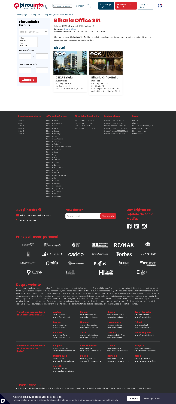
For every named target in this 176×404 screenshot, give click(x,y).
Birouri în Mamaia (53, 160)
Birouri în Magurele (53, 157)
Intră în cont (90, 5)
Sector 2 (21, 123)
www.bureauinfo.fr (60, 325)
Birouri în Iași (51, 154)
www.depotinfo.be (60, 348)
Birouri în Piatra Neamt (54, 167)
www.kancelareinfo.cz (143, 314)
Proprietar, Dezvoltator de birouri (58, 14)
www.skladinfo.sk (60, 369)
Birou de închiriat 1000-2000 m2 (116, 131)
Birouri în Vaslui (52, 193)
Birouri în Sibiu (51, 178)
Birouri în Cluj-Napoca (54, 139)
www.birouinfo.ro (60, 335)
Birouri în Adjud (52, 120)
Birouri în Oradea (52, 162)
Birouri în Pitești (52, 170)
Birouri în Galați (52, 152)
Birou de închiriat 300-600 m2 (115, 126)
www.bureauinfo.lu (114, 325)
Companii (35, 14)
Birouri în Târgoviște (54, 186)
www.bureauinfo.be (88, 314)
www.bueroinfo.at (60, 314)
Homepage (22, 14)
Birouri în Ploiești (52, 173)
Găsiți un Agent (144, 5)
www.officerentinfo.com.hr (117, 317)
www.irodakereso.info (88, 325)
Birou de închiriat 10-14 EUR (85, 126)
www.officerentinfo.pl (143, 327)
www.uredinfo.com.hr (115, 314)
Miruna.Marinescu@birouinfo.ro (34, 215)
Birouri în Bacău (52, 128)
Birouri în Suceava (53, 183)
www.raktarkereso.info (143, 348)
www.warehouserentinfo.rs (145, 361)
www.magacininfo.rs (142, 358)
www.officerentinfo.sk (115, 337)
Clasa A (135, 120)
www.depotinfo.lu (60, 358)
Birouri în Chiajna (52, 136)
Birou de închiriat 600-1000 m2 (115, 128)
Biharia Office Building (105, 77)
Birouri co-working (139, 131)
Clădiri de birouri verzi (140, 128)
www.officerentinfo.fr (61, 327)
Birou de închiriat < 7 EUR (84, 120)
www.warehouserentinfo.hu (145, 350)
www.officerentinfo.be (89, 317)
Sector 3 (21, 126)
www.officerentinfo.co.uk (144, 335)
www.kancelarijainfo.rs (89, 335)
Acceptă (133, 398)
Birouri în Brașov (52, 131)
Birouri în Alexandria (54, 123)
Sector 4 (21, 128)
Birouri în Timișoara (53, 191)
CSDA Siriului (64, 77)
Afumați (28, 40)
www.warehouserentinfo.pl (90, 361)
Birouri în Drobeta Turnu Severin (58, 146)
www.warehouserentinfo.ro (118, 361)
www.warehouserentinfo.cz (90, 350)
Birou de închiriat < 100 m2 (114, 120)
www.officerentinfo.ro (61, 337)
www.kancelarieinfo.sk (116, 335)
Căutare (28, 80)
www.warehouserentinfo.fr (117, 350)
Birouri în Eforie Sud (54, 149)
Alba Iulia (28, 45)
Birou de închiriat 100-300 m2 (115, 123)
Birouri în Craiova (52, 144)
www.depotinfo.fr (114, 348)
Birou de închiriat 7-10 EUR (85, 123)
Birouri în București (53, 133)
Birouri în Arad (51, 126)
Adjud (28, 38)
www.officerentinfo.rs (88, 337)
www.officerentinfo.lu (115, 327)
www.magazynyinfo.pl (88, 358)
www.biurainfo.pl (141, 325)
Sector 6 (21, 133)
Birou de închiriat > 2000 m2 (114, 133)
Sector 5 (21, 131)
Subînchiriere (137, 133)
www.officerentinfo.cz (143, 317)
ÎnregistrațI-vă (105, 5)
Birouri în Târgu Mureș (54, 188)
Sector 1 (21, 120)
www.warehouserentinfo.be (64, 350)
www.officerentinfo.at (61, 317)
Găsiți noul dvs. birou (124, 5)
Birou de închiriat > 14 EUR (85, 128)
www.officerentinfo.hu (89, 327)
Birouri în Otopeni (53, 165)
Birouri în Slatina (52, 180)
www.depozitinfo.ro (115, 358)
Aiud (28, 43)
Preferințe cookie (152, 398)
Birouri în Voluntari (53, 196)
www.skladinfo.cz (87, 348)
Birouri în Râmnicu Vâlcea (56, 175)
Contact (80, 6)
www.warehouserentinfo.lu (63, 361)
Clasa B (135, 123)
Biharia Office (70, 29)
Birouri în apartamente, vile (142, 126)
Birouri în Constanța (54, 141)
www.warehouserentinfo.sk (63, 371)
